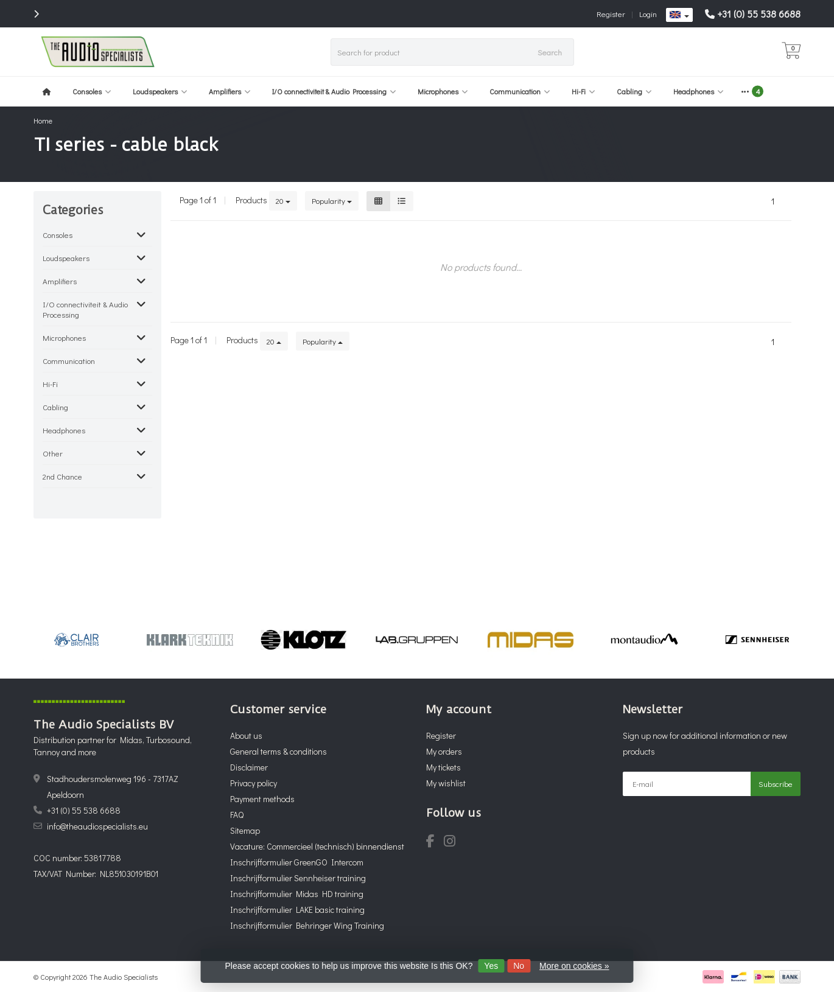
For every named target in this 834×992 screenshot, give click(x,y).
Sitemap (245, 830)
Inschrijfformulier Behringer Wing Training (307, 925)
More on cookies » (574, 966)
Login (648, 14)
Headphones (698, 91)
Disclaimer (249, 767)
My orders (444, 751)
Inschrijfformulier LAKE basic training (297, 909)
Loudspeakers (160, 91)
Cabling (634, 91)
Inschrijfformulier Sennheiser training (298, 878)
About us (246, 735)
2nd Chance (62, 476)
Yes (491, 966)
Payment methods (262, 799)
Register (611, 14)
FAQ (237, 814)
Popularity (332, 200)
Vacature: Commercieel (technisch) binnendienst (317, 846)
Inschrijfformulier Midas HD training (296, 893)
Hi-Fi (583, 91)
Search (550, 52)
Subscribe (776, 783)
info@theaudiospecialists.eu (97, 826)
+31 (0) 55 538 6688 (759, 13)
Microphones (443, 91)
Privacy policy (253, 783)
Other (53, 453)
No (518, 966)
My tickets (443, 767)
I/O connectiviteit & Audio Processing (334, 91)
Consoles (91, 91)
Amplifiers (230, 91)
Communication (519, 91)
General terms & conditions (278, 751)
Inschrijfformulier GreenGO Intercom (296, 862)
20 (283, 200)
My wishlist (446, 783)
